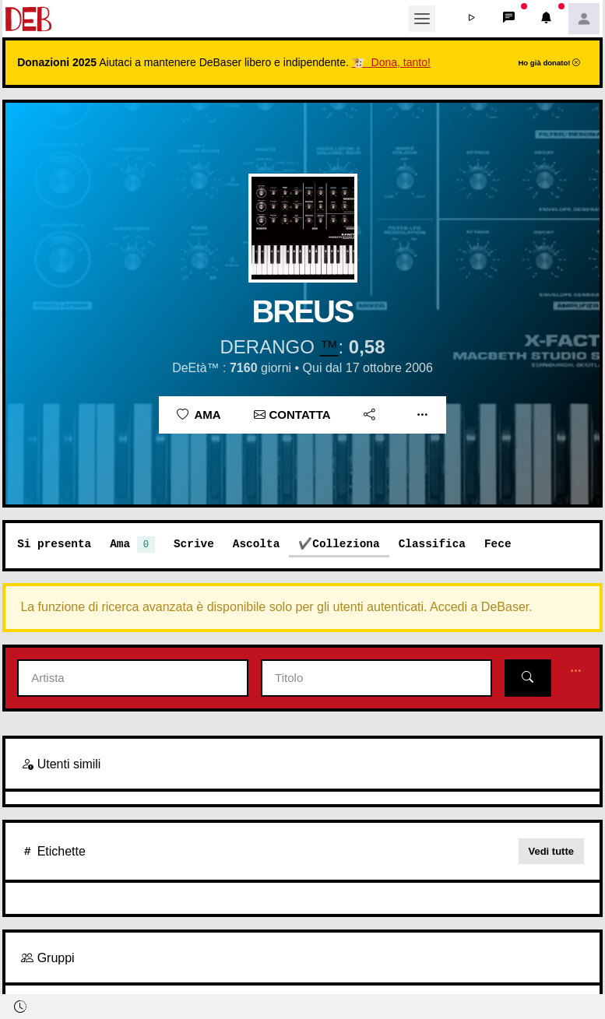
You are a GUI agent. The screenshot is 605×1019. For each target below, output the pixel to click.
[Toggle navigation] (422, 18)
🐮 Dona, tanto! (391, 62)
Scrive (194, 543)
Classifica (432, 543)
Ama (199, 414)
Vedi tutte (552, 851)
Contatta (292, 414)
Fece (498, 543)
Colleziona (345, 543)
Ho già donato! (549, 62)
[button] (471, 18)
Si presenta (54, 543)
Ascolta (256, 543)
